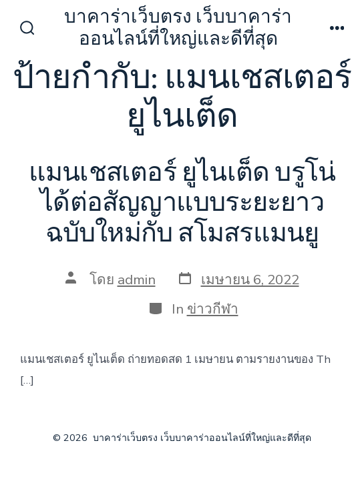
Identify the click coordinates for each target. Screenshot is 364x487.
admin (137, 279)
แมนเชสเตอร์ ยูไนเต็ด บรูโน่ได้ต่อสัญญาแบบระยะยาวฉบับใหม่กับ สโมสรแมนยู (182, 203)
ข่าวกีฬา (212, 309)
